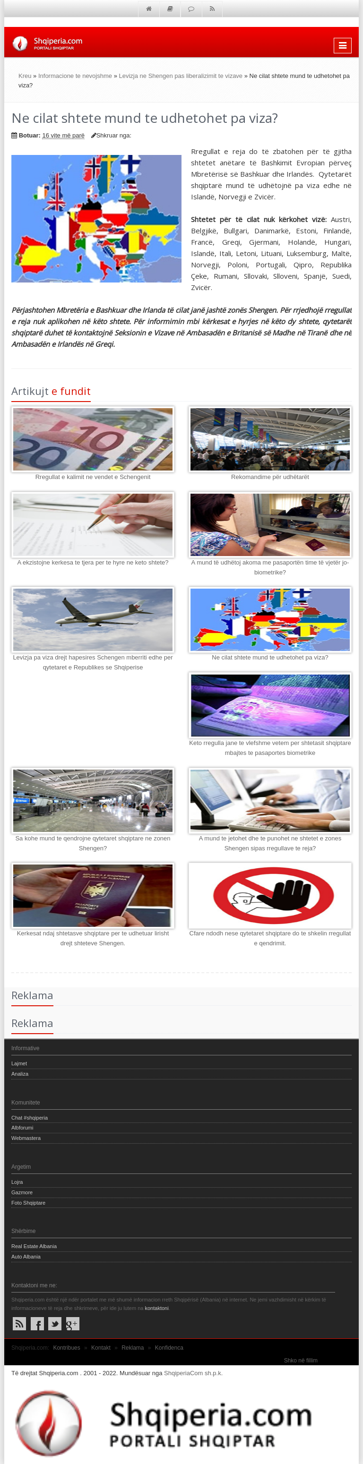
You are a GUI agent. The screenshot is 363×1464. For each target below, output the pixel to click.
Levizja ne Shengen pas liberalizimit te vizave (181, 75)
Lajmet (19, 1063)
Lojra (17, 1182)
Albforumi (22, 1127)
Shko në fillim (301, 1360)
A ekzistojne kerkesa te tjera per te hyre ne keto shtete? (92, 562)
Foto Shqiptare (28, 1203)
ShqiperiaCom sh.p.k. (193, 1373)
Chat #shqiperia (29, 1118)
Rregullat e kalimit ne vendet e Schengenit (93, 476)
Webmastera (26, 1138)
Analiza (19, 1074)
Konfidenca (169, 1347)
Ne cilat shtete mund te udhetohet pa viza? (270, 657)
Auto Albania (26, 1256)
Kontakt (101, 1347)
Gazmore (22, 1192)
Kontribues (66, 1347)
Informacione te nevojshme (75, 75)
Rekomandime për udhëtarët (270, 476)
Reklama (132, 1347)
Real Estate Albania (34, 1246)
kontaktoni (156, 1308)
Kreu (24, 75)
